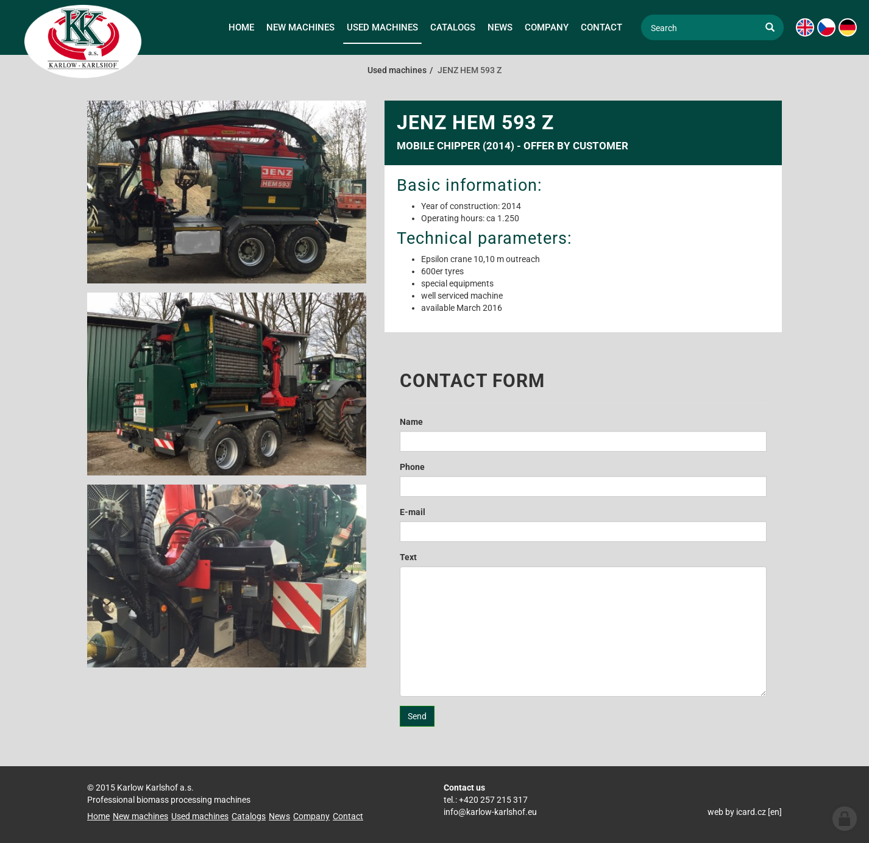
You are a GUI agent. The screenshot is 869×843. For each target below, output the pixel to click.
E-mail (412, 512)
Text (408, 557)
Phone (412, 467)
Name (411, 422)
